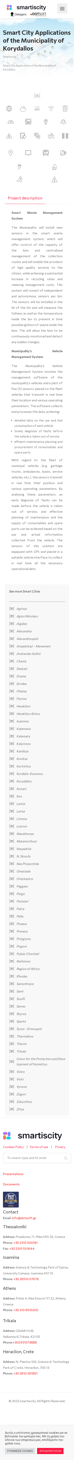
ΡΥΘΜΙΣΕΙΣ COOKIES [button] (20, 1450)
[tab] (25, 198)
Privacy (60, 1147)
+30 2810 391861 (25, 1373)
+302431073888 (25, 1342)
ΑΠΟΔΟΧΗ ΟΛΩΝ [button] (50, 1450)
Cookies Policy (13, 1147)
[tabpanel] (37, 392)
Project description (25, 197)
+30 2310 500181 (25, 1242)
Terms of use (38, 1147)
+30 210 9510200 (25, 1310)
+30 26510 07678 (26, 1279)
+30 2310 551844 (22, 1248)
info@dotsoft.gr (24, 1218)
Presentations (13, 1174)
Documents (11, 1184)
